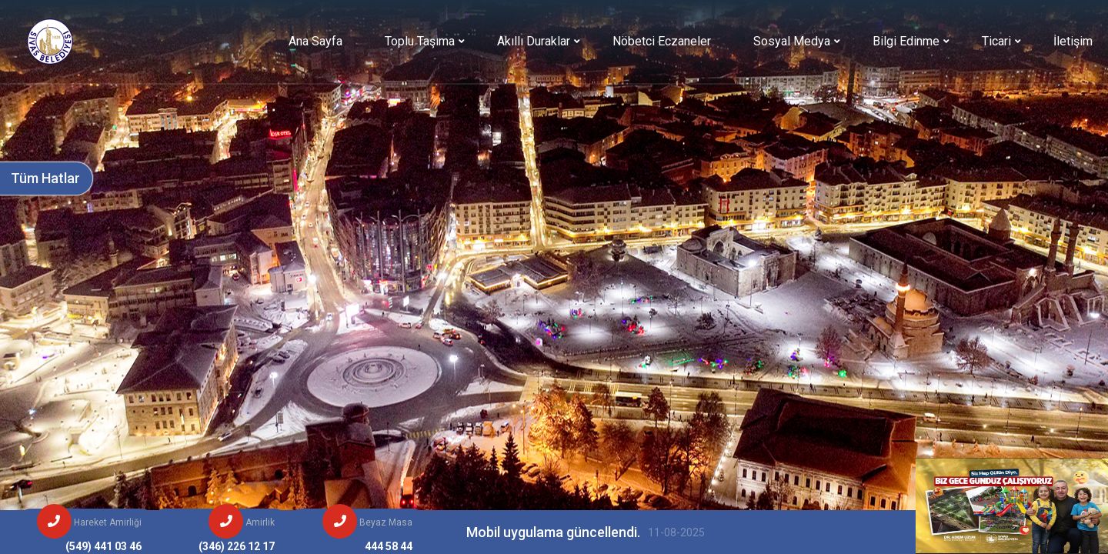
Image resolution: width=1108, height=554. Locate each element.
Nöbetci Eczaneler (661, 41)
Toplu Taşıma (420, 41)
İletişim (1073, 41)
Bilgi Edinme (906, 41)
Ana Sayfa (315, 41)
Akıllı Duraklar (533, 41)
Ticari (996, 41)
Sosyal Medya (791, 41)
